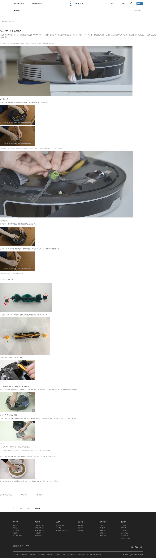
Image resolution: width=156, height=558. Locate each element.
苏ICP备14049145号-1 (59, 555)
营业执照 (49, 554)
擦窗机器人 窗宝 (39, 528)
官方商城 (124, 525)
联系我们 (15, 533)
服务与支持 (137, 10)
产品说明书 (103, 535)
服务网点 (102, 533)
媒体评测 (80, 528)
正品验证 (102, 525)
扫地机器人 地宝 (39, 525)
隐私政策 (15, 554)
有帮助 (24, 495)
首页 (14, 508)
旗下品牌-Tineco (18, 535)
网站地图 (41, 554)
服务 (123, 3)
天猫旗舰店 (124, 530)
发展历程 (15, 528)
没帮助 (39, 495)
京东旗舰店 (124, 533)
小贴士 (28, 508)
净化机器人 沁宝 (39, 530)
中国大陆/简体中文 (136, 555)
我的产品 (102, 530)
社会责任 (59, 528)
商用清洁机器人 (39, 535)
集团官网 (125, 555)
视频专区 (80, 530)
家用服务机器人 (19, 3)
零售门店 (124, 528)
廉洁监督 (32, 554)
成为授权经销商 (125, 538)
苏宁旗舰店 (124, 535)
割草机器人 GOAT (40, 533)
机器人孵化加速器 (61, 530)
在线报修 (102, 528)
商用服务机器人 (37, 3)
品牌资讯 (80, 525)
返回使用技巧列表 (8, 21)
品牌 (112, 3)
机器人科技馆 (60, 525)
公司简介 (15, 525)
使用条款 (24, 554)
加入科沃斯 (16, 530)
